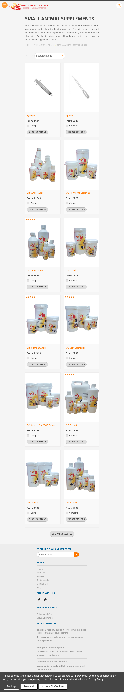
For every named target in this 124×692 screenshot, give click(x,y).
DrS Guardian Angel (36, 348)
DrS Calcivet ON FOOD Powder (41, 425)
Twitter (45, 600)
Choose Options (37, 132)
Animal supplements (44, 45)
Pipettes (69, 115)
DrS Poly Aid (71, 270)
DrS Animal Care (45, 614)
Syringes (31, 115)
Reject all (29, 686)
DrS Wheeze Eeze (35, 193)
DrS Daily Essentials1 (75, 348)
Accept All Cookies (53, 686)
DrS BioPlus (32, 502)
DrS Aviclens (71, 502)
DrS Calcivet (71, 425)
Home (28, 45)
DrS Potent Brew (35, 270)
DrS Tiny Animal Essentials (78, 193)
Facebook (39, 600)
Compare (35, 126)
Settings (11, 686)
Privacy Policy (95, 679)
